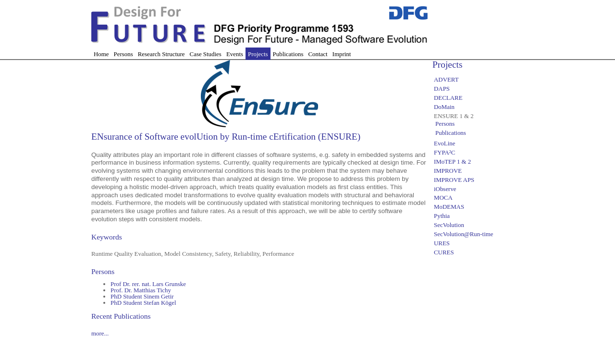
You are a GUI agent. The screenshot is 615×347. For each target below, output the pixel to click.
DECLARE (448, 97)
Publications (288, 54)
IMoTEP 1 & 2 (452, 161)
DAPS (442, 88)
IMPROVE (448, 170)
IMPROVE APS (454, 179)
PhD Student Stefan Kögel (143, 302)
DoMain (444, 106)
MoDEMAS (449, 206)
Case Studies (205, 54)
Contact (317, 54)
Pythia (442, 215)
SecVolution (449, 224)
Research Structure (161, 54)
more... (100, 333)
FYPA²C (444, 152)
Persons (123, 54)
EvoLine (444, 143)
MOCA (443, 197)
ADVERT (446, 79)
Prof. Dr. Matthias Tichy (141, 290)
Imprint (341, 54)
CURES (444, 252)
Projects (258, 54)
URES (442, 243)
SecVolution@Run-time (463, 234)
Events (234, 54)
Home (101, 54)
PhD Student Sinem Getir (142, 296)
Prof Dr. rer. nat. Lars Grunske (148, 283)
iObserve (445, 188)
